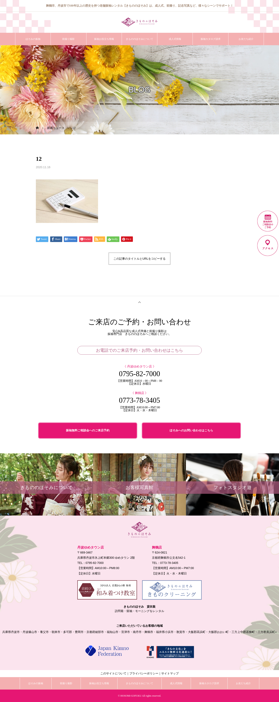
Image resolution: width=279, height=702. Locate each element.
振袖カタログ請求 (211, 39)
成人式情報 (175, 39)
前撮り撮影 (68, 39)
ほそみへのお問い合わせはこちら (191, 430)
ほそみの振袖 (32, 39)
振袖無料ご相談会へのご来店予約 (87, 430)
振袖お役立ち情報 (104, 39)
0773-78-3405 (139, 400)
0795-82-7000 (139, 374)
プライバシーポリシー (143, 673)
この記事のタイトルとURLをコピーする (139, 258)
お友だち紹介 (246, 39)
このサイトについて (113, 673)
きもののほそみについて (139, 39)
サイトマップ (170, 673)
